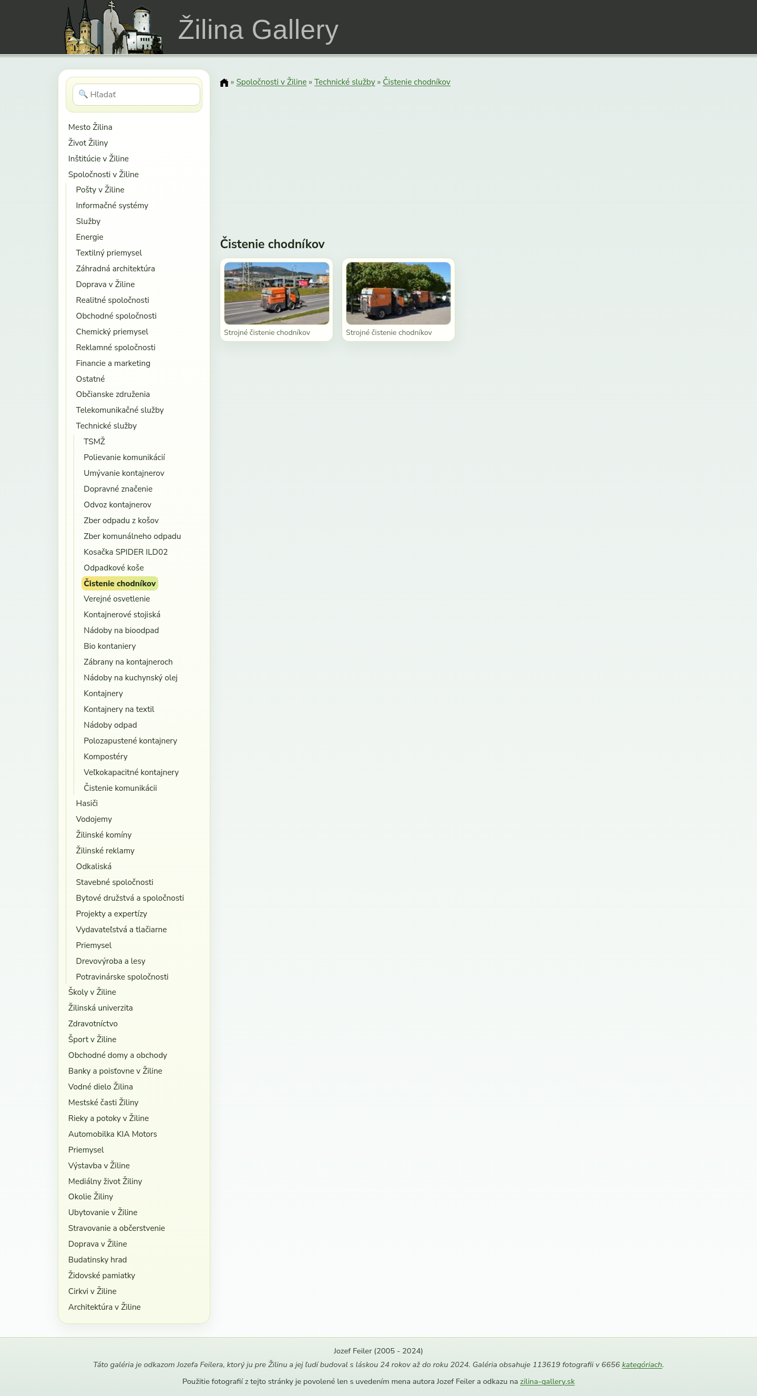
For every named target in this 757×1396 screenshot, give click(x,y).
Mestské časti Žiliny (103, 1102)
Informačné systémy (112, 205)
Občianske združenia (113, 394)
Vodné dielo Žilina (100, 1086)
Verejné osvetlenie (117, 598)
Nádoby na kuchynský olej (131, 677)
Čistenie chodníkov (120, 583)
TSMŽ (94, 441)
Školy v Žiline (92, 991)
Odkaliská (94, 866)
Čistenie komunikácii (120, 787)
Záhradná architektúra (116, 268)
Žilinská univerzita (100, 1007)
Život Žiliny (88, 142)
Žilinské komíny (104, 834)
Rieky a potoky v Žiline (108, 1118)
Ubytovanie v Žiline (103, 1212)
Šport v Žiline (92, 1039)
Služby (88, 221)
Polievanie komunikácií (124, 457)
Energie (90, 236)
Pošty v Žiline (100, 189)
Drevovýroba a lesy (111, 960)
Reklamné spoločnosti (116, 347)
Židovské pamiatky (101, 1275)
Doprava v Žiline (105, 284)
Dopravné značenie (118, 488)
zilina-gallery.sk (547, 1381)
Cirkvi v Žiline (92, 1291)
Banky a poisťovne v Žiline (115, 1070)
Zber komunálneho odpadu (132, 536)
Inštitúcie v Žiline (98, 158)
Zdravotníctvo (93, 1023)
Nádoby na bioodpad (121, 630)
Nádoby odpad (110, 724)
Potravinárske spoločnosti (122, 976)
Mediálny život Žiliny (105, 1181)
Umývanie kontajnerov (124, 472)
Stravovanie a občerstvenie (116, 1228)
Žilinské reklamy (105, 850)
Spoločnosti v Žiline (103, 174)
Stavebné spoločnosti (115, 882)
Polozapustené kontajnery (130, 740)
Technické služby (106, 425)
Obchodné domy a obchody (117, 1055)
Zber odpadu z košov (121, 520)
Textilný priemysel (109, 252)
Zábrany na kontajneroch (128, 661)
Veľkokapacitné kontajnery (131, 772)
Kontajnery (103, 693)
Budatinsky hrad (97, 1259)
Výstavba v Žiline (99, 1165)
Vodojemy (94, 818)
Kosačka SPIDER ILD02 (126, 551)
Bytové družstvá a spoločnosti (130, 897)
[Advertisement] (459, 155)
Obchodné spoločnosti (116, 315)
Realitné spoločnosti (112, 299)
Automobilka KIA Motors (112, 1133)
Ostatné (90, 378)
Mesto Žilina (90, 127)
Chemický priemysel (112, 331)
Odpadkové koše (114, 567)
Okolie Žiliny (90, 1196)
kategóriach (642, 1364)
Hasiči (87, 803)
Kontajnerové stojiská (122, 614)
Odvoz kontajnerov (117, 504)
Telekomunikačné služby (120, 409)
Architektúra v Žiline (104, 1306)
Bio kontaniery (110, 645)
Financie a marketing (113, 363)
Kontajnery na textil (119, 709)
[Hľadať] (136, 95)
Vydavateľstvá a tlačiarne (121, 929)
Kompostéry (105, 756)
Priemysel (94, 945)
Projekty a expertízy (111, 913)
